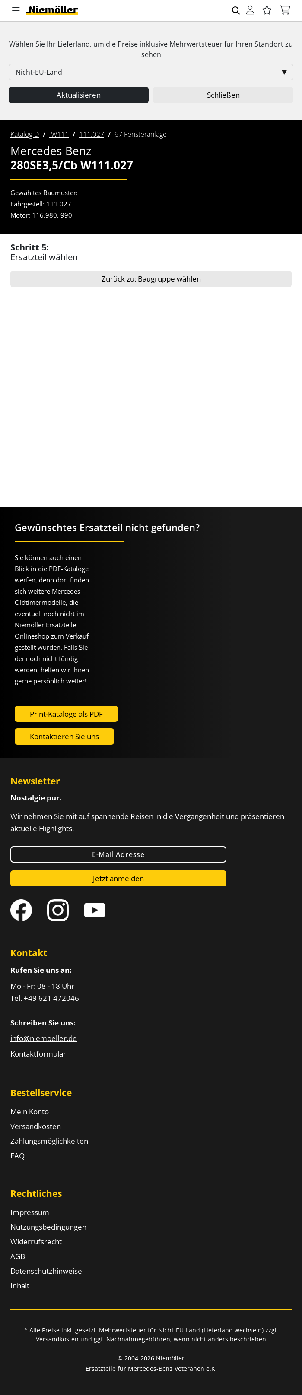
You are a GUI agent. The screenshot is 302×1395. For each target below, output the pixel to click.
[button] (15, 10)
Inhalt (19, 1286)
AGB (17, 1256)
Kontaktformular (38, 1054)
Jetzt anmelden (118, 878)
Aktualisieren (79, 95)
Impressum (29, 1212)
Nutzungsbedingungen (48, 1227)
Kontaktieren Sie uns (64, 736)
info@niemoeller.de (43, 1038)
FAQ (17, 1156)
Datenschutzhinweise (46, 1271)
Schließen (223, 95)
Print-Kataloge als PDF (66, 714)
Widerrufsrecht (36, 1241)
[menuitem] (24, 134)
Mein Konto (29, 1112)
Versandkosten (35, 1126)
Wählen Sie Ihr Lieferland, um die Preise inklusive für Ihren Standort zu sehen (151, 49)
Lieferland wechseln (232, 1330)
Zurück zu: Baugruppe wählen (151, 279)
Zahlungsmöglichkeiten (49, 1141)
